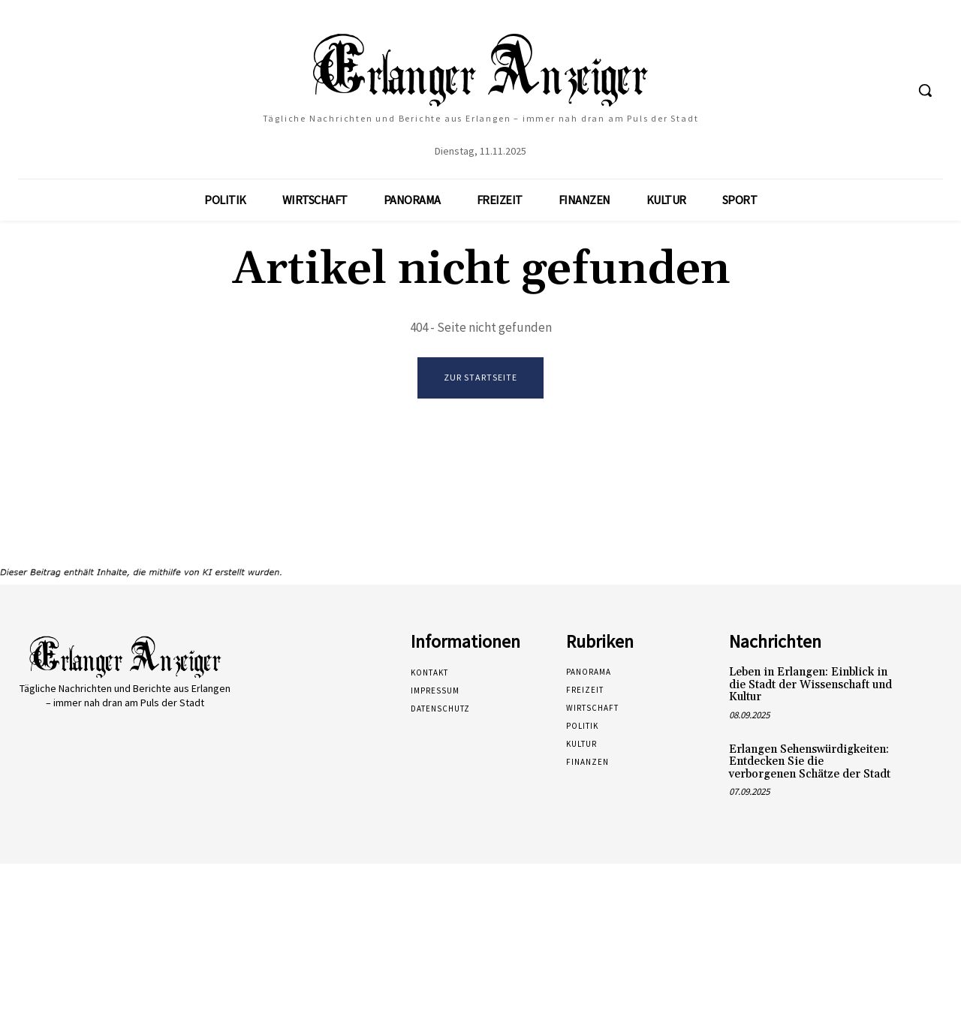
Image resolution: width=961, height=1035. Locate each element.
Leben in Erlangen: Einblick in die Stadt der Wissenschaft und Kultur (810, 685)
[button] (925, 90)
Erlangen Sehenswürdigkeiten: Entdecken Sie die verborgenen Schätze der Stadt (809, 761)
